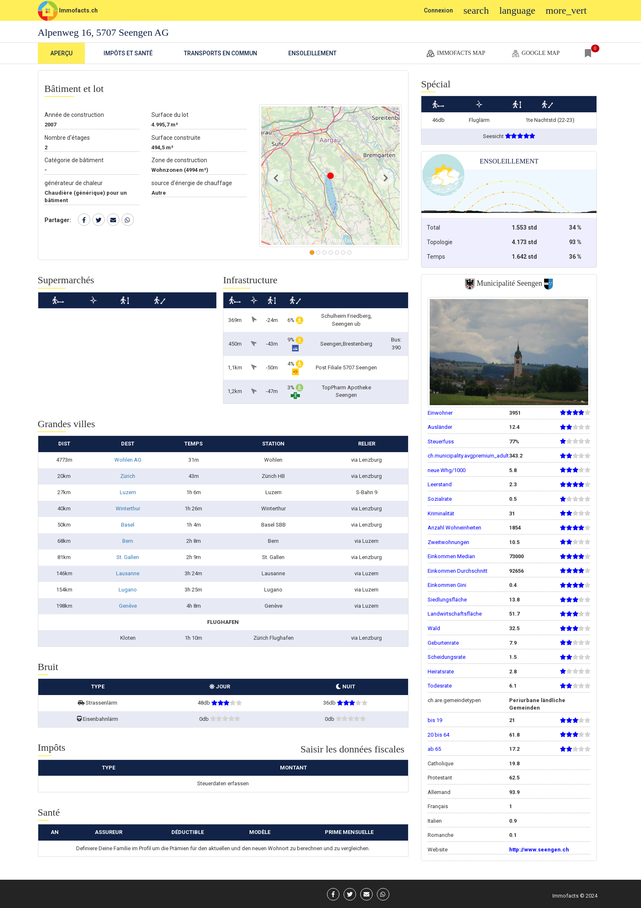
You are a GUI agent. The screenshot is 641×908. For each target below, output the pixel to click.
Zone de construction (179, 160)
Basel (127, 525)
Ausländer (440, 427)
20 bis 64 (438, 735)
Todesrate (440, 686)
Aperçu (61, 53)
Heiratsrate (441, 671)
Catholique (440, 763)
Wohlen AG (127, 460)
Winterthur (128, 508)
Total (433, 227)
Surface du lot (169, 114)
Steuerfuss (441, 441)
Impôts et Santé (128, 53)
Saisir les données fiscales (352, 749)
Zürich (127, 476)
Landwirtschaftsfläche (455, 614)
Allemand (439, 792)
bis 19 (435, 720)
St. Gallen (127, 557)
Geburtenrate (443, 643)
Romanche (440, 835)
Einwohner (440, 413)
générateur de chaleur (74, 183)
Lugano (128, 589)
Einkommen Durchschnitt (458, 571)
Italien (435, 821)
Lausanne (127, 573)
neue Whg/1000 (446, 470)
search (476, 10)
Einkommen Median (451, 556)
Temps (436, 256)
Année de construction (74, 114)
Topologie (440, 242)
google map (535, 53)
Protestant (440, 777)
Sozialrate (440, 499)
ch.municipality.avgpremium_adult (468, 456)
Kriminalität (441, 513)
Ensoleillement (312, 53)
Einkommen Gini (447, 585)
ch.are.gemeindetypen (454, 700)
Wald (434, 628)
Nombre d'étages (67, 137)
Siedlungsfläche (447, 599)
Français (438, 806)
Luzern (128, 492)
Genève (128, 606)
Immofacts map (455, 53)
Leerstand (440, 484)
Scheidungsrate (446, 657)
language (517, 10)
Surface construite (175, 137)
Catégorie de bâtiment (74, 160)
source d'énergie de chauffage (191, 183)
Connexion (438, 10)
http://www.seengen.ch (539, 849)
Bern (127, 541)
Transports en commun (220, 53)
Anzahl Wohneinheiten (454, 528)
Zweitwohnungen (448, 542)
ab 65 (434, 749)
